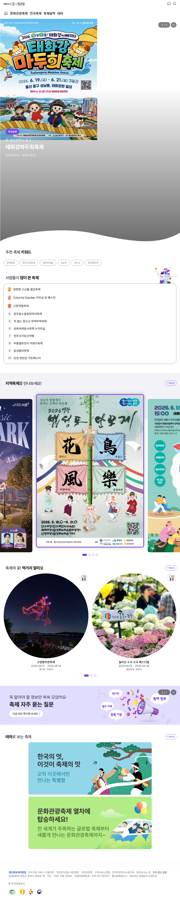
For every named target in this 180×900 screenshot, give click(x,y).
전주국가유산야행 (24, 336)
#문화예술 (48, 262)
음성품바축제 (21, 351)
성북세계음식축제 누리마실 (29, 328)
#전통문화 (93, 262)
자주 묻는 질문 (160, 872)
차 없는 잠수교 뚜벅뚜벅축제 (30, 321)
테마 (60, 13)
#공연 (64, 262)
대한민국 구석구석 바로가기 (14, 4)
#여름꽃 (11, 262)
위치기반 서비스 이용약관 (41, 872)
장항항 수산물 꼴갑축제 (26, 289)
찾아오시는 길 (143, 872)
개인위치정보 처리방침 (67, 872)
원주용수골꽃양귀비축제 (28, 314)
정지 (173, 25)
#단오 (77, 262)
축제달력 (49, 13)
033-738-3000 (63, 876)
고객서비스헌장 (102, 872)
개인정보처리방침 (17, 872)
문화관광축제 (19, 13)
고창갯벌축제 (21, 306)
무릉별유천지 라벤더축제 (28, 343)
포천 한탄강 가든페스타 (27, 358)
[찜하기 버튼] (169, 4)
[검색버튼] (174, 4)
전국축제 (36, 13)
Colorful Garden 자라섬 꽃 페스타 (34, 297)
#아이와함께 (29, 262)
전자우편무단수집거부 (123, 872)
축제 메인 (6, 13)
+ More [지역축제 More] (170, 383)
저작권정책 (86, 872)
